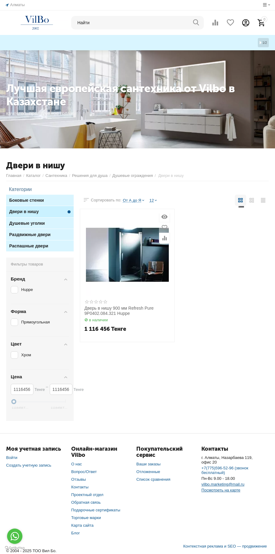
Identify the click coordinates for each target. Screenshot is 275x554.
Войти (11, 456)
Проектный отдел (87, 493)
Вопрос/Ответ (84, 470)
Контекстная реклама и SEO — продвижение (225, 545)
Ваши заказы (148, 463)
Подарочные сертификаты (95, 508)
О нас (76, 463)
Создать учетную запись (28, 464)
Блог (75, 531)
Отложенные (148, 470)
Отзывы (78, 478)
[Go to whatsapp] (14, 536)
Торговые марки (86, 516)
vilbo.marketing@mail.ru (222, 483)
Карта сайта (82, 524)
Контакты (79, 486)
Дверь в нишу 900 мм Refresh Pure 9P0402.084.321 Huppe (119, 310)
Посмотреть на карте (220, 489)
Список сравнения (153, 478)
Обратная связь (86, 501)
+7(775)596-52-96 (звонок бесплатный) (224, 469)
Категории (18, 188)
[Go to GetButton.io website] (15, 548)
